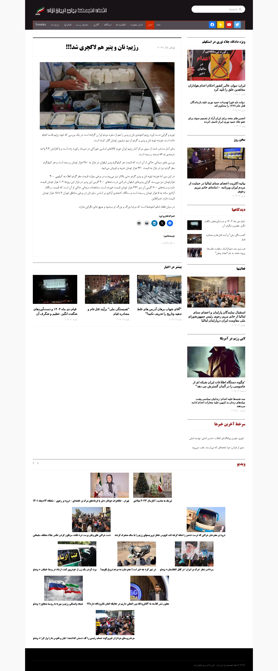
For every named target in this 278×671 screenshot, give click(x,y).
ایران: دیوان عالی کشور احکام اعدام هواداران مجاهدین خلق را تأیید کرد (216, 87)
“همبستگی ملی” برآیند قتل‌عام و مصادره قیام (108, 311)
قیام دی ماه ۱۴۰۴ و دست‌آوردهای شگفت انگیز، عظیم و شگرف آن (55, 311)
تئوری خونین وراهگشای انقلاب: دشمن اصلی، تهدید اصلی (217, 439)
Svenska (41, 25)
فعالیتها (67, 25)
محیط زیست (82, 25)
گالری (96, 25)
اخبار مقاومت (136, 25)
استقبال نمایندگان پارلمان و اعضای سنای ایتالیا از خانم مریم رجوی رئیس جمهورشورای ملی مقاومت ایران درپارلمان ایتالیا (216, 316)
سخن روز (239, 140)
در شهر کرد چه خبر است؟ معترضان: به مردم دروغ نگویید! (128, 569)
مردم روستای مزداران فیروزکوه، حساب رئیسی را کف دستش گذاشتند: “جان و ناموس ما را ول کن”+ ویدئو (83, 638)
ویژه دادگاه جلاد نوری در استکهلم (223, 42)
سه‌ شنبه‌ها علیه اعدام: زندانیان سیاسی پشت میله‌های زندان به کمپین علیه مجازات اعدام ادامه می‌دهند (218, 402)
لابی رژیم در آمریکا (232, 339)
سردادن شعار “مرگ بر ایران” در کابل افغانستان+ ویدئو (187, 569)
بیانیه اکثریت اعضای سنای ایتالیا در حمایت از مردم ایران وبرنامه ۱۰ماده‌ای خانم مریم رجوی (217, 187)
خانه (158, 25)
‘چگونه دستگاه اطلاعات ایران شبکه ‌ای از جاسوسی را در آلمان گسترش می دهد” (219, 384)
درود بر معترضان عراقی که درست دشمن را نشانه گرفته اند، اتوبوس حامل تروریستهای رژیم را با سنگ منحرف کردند (169, 535)
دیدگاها (107, 25)
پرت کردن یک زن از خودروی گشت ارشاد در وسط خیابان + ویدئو (64, 569)
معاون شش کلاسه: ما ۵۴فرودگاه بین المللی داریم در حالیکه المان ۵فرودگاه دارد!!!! (128, 604)
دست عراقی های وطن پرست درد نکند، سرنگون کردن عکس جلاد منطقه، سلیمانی (72, 535)
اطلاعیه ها (121, 25)
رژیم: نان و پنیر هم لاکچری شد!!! (102, 48)
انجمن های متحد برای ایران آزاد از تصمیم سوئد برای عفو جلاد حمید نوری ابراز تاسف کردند (216, 120)
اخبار (150, 25)
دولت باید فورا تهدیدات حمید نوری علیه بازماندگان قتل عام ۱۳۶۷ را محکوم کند (217, 104)
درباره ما (55, 25)
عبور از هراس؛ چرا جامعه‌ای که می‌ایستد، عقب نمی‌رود (218, 448)
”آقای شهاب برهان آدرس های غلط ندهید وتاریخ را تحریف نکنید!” (159, 311)
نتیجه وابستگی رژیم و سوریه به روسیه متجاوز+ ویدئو (58, 604)
